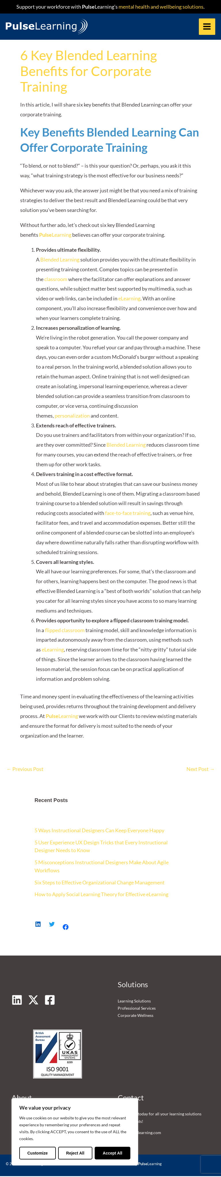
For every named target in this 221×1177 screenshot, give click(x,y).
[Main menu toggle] (207, 27)
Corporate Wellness (135, 1016)
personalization (72, 416)
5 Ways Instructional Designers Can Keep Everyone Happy (99, 831)
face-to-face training (127, 514)
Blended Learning (59, 260)
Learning (55, 236)
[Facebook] (49, 1000)
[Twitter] (33, 1000)
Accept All (112, 1153)
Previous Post (24, 770)
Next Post (200, 770)
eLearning (129, 299)
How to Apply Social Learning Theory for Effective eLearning (101, 895)
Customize (37, 1153)
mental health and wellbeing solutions (160, 6)
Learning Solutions (134, 1001)
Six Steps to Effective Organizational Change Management (100, 883)
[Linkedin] (17, 1000)
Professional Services (137, 1009)
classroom (55, 280)
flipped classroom (65, 631)
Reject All (75, 1153)
